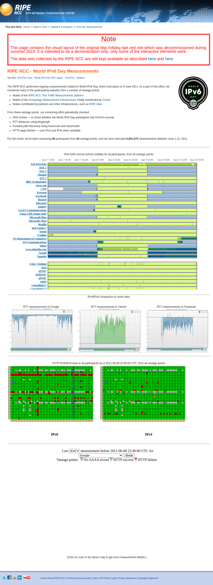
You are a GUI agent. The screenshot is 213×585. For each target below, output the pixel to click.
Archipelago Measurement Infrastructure (52, 99)
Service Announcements (79, 578)
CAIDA (106, 99)
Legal (113, 578)
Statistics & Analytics (62, 27)
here (152, 59)
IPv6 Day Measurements (89, 27)
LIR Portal (104, 578)
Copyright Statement (148, 578)
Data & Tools (40, 27)
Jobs (95, 578)
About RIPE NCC (56, 578)
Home (27, 27)
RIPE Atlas (95, 104)
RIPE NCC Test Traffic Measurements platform (55, 95)
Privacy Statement (127, 578)
